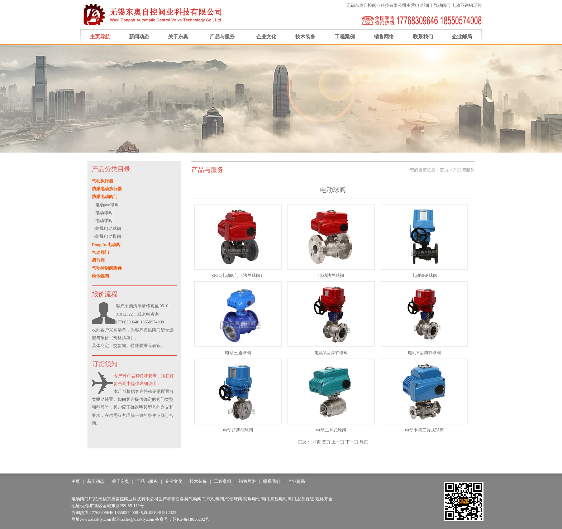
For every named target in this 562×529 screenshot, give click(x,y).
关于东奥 (178, 36)
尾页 (363, 441)
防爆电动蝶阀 (108, 236)
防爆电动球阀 (108, 228)
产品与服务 (222, 36)
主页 (75, 481)
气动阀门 (442, 5)
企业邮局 (462, 36)
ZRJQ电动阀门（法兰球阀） (238, 275)
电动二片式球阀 (331, 430)
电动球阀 (104, 212)
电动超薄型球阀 (238, 430)
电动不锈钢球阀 (467, 5)
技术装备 (305, 36)
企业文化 (266, 36)
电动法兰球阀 (331, 275)
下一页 (352, 441)
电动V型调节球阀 (331, 352)
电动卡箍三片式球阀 (424, 430)
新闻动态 (139, 36)
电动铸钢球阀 (424, 275)
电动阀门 (423, 5)
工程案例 (345, 36)
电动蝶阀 (104, 220)
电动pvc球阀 (107, 204)
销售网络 (384, 36)
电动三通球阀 (238, 352)
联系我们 (423, 36)
